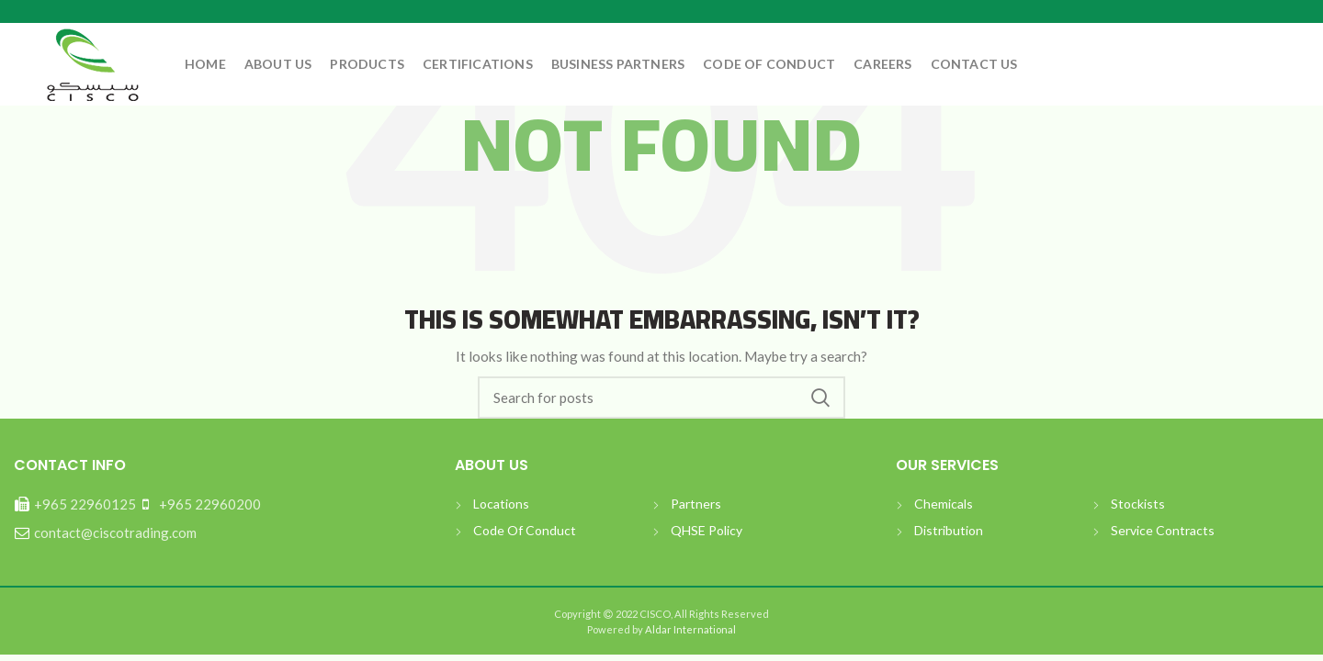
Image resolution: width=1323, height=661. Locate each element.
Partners (696, 503)
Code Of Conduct (524, 530)
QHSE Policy (706, 530)
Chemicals (943, 503)
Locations (501, 503)
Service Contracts (1163, 530)
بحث (820, 397)
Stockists (1138, 503)
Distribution (948, 530)
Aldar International (689, 629)
